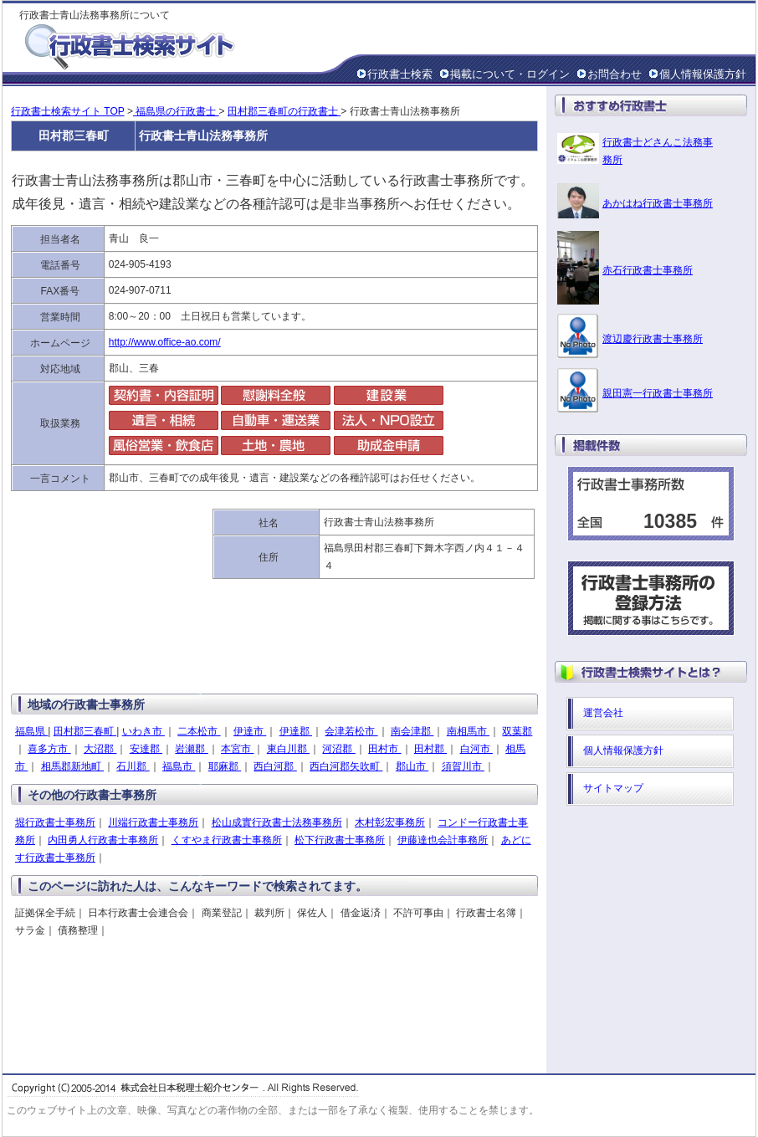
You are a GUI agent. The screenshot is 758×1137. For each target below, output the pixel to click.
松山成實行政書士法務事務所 (277, 822)
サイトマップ (613, 788)
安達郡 (146, 749)
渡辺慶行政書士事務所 (652, 339)
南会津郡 (412, 731)
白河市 (476, 749)
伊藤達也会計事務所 (442, 840)
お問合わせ (614, 74)
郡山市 (412, 766)
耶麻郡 (224, 766)
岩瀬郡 (191, 749)
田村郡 (430, 749)
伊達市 (249, 731)
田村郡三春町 (85, 731)
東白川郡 (288, 749)
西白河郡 (275, 766)
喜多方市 (49, 749)
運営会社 (603, 713)
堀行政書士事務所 (55, 822)
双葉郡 (517, 731)
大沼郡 (100, 749)
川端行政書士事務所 (153, 822)
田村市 (384, 749)
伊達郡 (295, 731)
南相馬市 (468, 731)
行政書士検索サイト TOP (68, 111)
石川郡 (132, 766)
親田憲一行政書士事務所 (657, 393)
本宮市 (237, 749)
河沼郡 (338, 749)
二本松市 (198, 731)
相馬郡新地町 (72, 766)
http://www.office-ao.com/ (165, 342)
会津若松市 (351, 731)
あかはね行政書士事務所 (657, 203)
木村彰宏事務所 (390, 822)
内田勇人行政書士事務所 (103, 840)
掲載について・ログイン (510, 74)
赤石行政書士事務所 (647, 270)
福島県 (31, 731)
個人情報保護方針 (702, 74)
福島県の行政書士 (176, 111)
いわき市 (143, 731)
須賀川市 (463, 766)
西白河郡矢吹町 (346, 766)
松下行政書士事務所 (339, 840)
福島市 (178, 766)
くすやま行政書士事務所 (227, 840)
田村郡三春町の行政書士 (284, 111)
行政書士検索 (400, 74)
